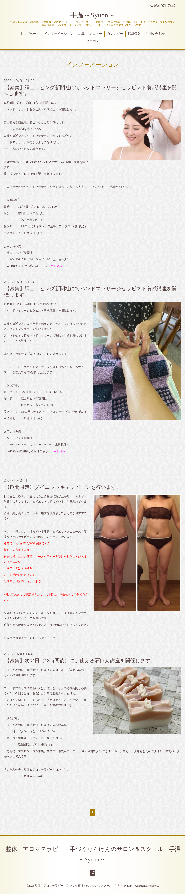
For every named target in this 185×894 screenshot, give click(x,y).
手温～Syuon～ (92, 15)
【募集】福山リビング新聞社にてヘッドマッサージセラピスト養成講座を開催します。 (90, 90)
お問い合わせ (155, 34)
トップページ (29, 34)
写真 (81, 34)
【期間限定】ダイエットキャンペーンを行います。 (63, 487)
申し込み (56, 265)
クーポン (92, 41)
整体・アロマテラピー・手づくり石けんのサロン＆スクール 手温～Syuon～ (84, 885)
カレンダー (115, 34)
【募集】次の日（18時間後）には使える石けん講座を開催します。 (80, 660)
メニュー (95, 34)
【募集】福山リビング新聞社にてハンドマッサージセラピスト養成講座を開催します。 (90, 291)
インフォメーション (58, 34)
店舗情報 (134, 34)
